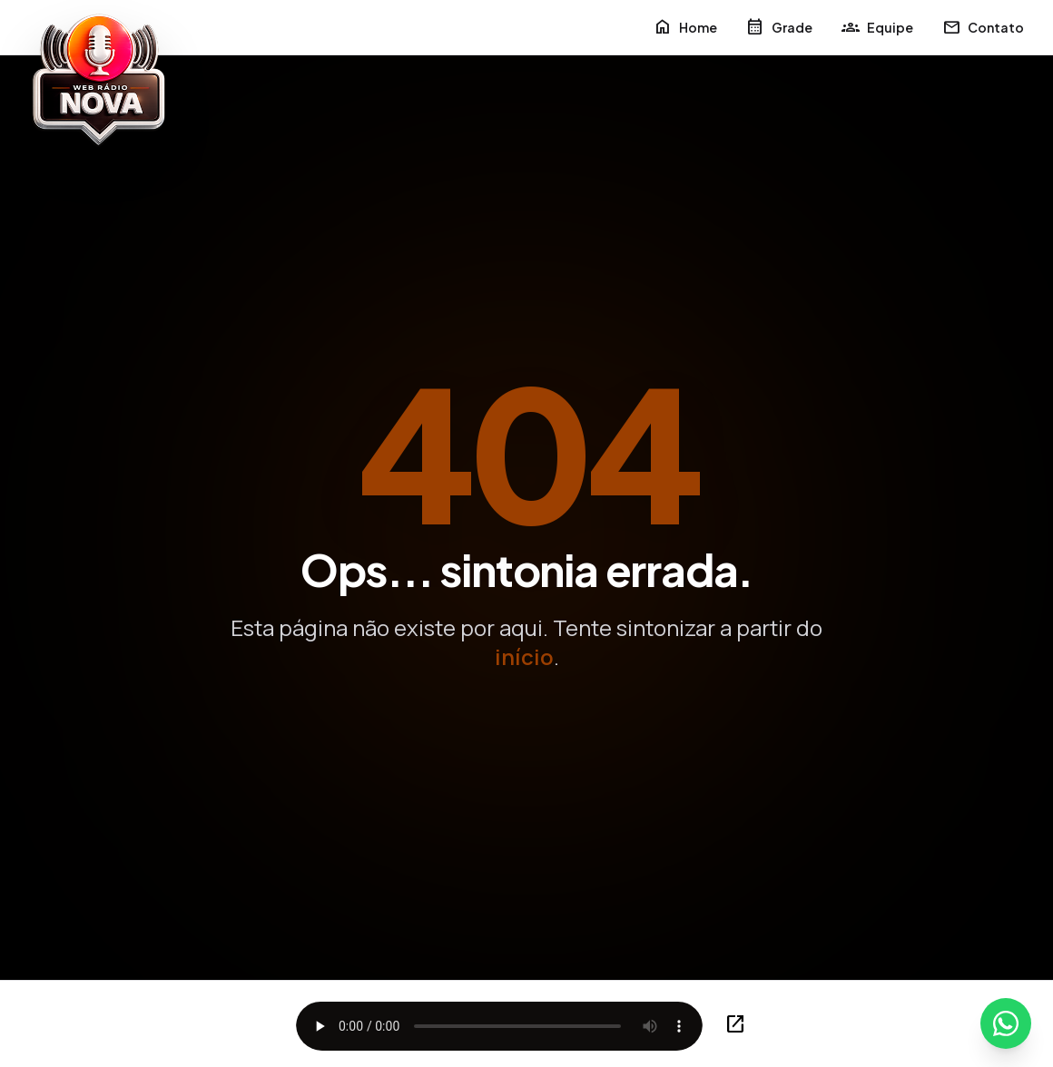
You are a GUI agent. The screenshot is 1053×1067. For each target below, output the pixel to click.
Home (685, 27)
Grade (779, 27)
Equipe (877, 27)
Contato (983, 27)
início (524, 656)
